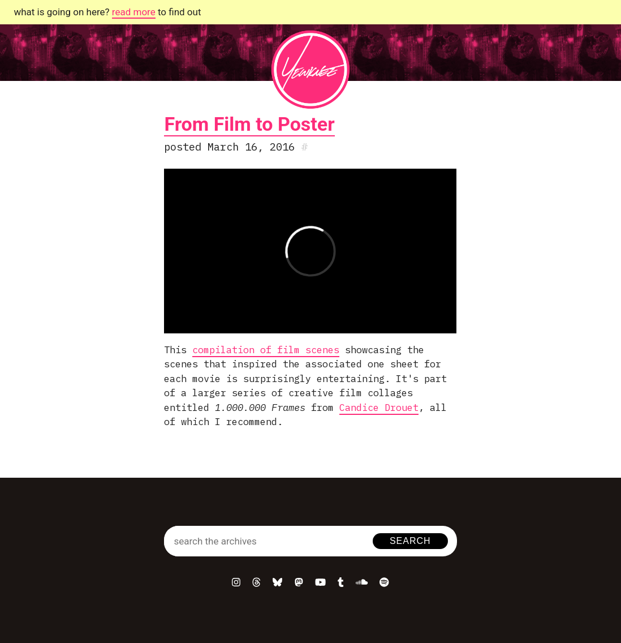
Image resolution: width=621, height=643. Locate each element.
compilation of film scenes (265, 350)
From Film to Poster (249, 124)
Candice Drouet (379, 407)
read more (134, 12)
